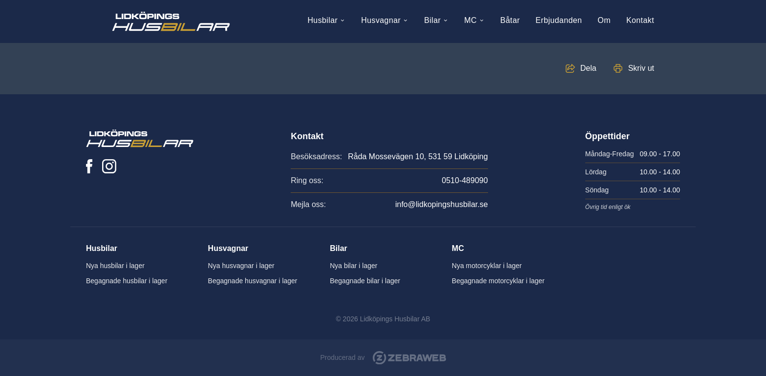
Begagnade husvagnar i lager (253, 281)
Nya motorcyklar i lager (487, 266)
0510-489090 (465, 180)
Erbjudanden (558, 20)
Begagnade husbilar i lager (127, 281)
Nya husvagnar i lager (241, 266)
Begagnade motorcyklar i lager (498, 281)
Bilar (436, 20)
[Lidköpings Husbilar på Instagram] (109, 166)
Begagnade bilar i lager (365, 281)
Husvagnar (384, 20)
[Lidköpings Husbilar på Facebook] (89, 166)
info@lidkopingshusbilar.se (441, 204)
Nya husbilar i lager (115, 266)
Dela (588, 68)
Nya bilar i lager (353, 266)
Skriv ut (641, 68)
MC (474, 20)
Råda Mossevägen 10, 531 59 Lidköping (418, 156)
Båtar (510, 20)
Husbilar (326, 20)
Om (604, 20)
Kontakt (640, 20)
